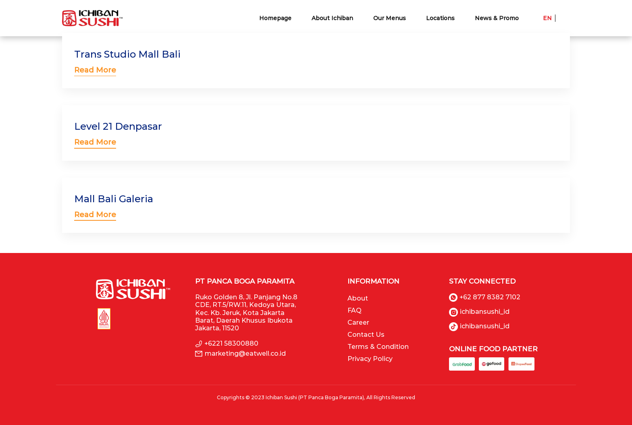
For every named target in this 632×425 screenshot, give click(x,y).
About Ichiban (332, 18)
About (357, 298)
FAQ (354, 310)
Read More (95, 70)
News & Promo (497, 18)
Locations (440, 18)
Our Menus (389, 18)
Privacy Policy (370, 359)
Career (358, 322)
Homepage (275, 18)
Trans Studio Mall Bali (127, 54)
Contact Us (366, 334)
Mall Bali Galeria (113, 199)
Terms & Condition (378, 346)
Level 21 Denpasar (118, 126)
